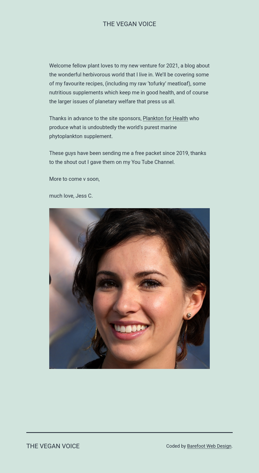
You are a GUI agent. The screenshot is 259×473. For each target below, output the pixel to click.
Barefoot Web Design (209, 446)
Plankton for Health (165, 118)
